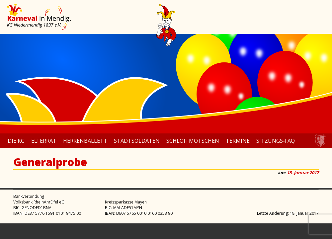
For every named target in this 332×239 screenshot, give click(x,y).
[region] (166, 83)
